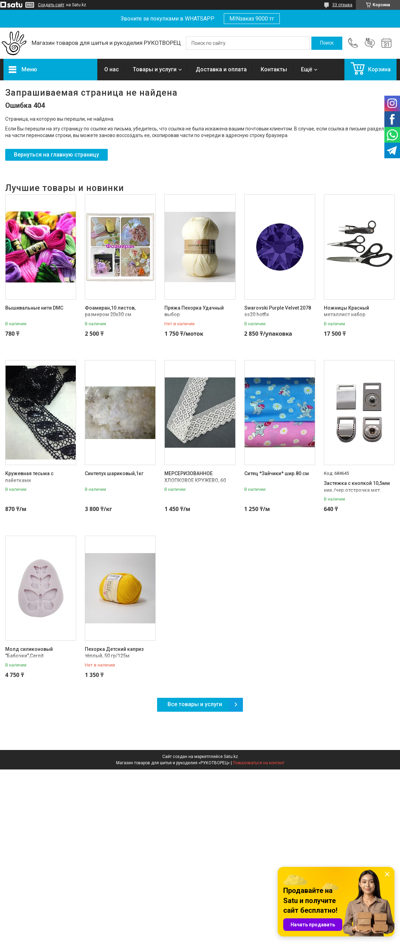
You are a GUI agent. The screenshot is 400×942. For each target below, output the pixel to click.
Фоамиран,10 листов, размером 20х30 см (110, 311)
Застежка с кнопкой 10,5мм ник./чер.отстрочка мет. (357, 486)
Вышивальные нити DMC (34, 308)
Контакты (274, 69)
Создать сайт (51, 4)
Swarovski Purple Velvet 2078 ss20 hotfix (277, 311)
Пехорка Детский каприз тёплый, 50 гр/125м (114, 652)
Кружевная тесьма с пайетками (29, 477)
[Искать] (326, 43)
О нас (111, 69)
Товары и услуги (155, 69)
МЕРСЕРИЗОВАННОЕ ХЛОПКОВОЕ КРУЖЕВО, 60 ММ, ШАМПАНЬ (195, 480)
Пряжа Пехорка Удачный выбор (194, 311)
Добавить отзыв (370, 43)
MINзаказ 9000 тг (251, 18)
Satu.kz (231, 756)
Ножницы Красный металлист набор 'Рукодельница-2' (346, 314)
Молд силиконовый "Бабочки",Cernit (29, 652)
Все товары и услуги (195, 704)
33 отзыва (342, 4)
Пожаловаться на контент (258, 762)
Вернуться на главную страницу (56, 154)
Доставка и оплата (221, 69)
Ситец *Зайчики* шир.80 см (276, 473)
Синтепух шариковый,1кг (114, 473)
